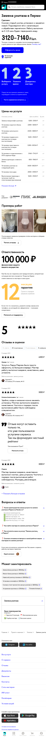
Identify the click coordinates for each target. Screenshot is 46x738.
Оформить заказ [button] (12, 50)
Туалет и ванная (17, 632)
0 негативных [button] (30, 348)
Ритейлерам (7, 698)
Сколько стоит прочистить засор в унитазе (16, 585)
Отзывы (5, 665)
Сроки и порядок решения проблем (27, 292)
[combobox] (25, 7)
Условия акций (8, 703)
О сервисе (6, 660)
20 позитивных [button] (17, 348)
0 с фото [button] (6, 348)
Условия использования (9, 727)
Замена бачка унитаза (10, 570)
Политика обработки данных (10, 730)
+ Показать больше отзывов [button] (13, 494)
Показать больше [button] (35, 589)
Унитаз (29, 632)
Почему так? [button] (36, 44)
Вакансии (5, 676)
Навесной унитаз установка (12, 577)
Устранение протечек (10, 589)
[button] (23, 2)
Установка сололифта (10, 581)
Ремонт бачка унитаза (10, 574)
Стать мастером (8, 687)
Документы (6, 671)
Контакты (6, 682)
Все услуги (6, 654)
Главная (4, 632)
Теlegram (10, 644)
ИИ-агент (6, 692)
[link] (14, 570)
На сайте (27, 644)
